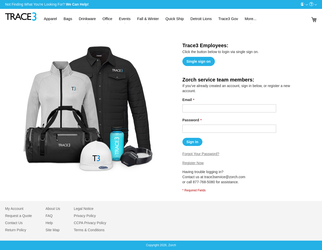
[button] (304, 4)
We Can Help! (77, 4)
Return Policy (15, 230)
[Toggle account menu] (307, 5)
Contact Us (14, 223)
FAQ (49, 216)
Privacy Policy (85, 216)
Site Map (53, 230)
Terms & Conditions (89, 230)
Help (49, 223)
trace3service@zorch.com (224, 177)
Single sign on (198, 61)
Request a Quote (18, 216)
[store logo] (20, 15)
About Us (53, 209)
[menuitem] (304, 4)
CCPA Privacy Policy (90, 223)
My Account (14, 209)
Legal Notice (83, 209)
